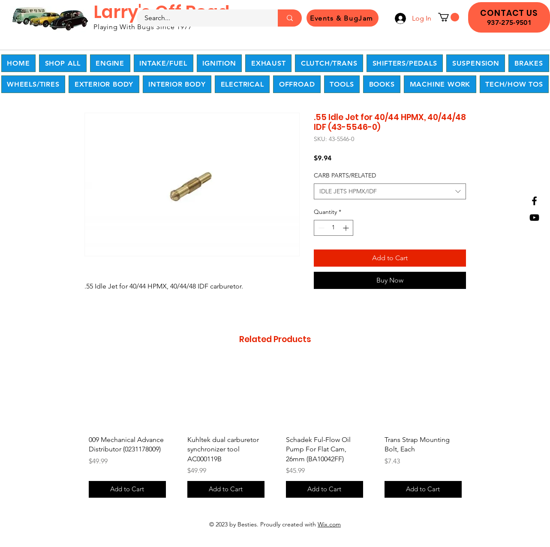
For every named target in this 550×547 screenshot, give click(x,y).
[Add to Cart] (127, 489)
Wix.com (329, 524)
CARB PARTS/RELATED (345, 175)
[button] (448, 17)
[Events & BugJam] (343, 18)
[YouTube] (534, 217)
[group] (275, 432)
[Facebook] (534, 201)
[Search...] (202, 18)
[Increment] (346, 227)
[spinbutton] (333, 227)
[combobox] (390, 191)
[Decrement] (320, 227)
